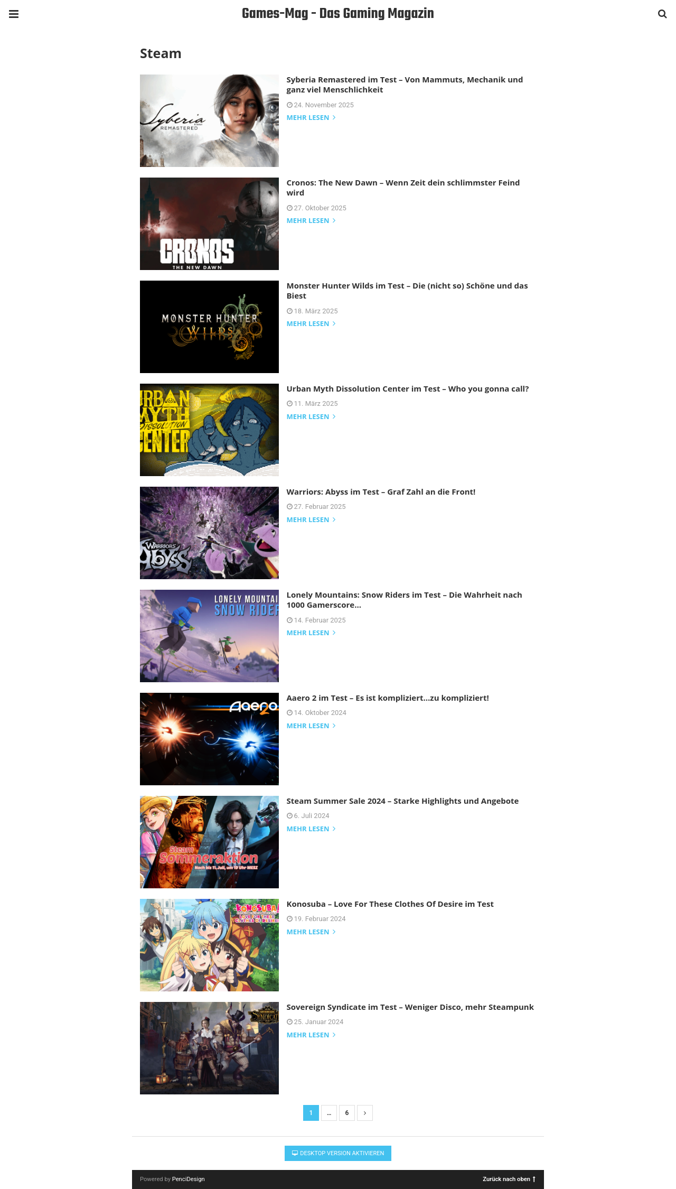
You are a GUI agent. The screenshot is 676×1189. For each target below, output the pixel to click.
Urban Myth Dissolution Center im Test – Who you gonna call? (408, 388)
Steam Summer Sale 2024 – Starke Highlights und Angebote (403, 800)
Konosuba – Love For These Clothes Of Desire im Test (390, 903)
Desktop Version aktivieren (338, 1153)
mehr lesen (311, 118)
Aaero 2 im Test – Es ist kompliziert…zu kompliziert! (388, 697)
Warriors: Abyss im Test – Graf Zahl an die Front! (381, 491)
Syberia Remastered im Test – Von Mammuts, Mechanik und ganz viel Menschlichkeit (405, 84)
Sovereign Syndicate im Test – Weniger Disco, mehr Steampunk (410, 1006)
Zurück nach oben (509, 1179)
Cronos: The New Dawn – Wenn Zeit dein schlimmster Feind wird (403, 187)
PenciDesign (188, 1179)
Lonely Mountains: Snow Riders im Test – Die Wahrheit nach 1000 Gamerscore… (404, 599)
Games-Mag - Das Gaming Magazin (338, 14)
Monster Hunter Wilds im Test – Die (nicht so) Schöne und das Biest (407, 290)
